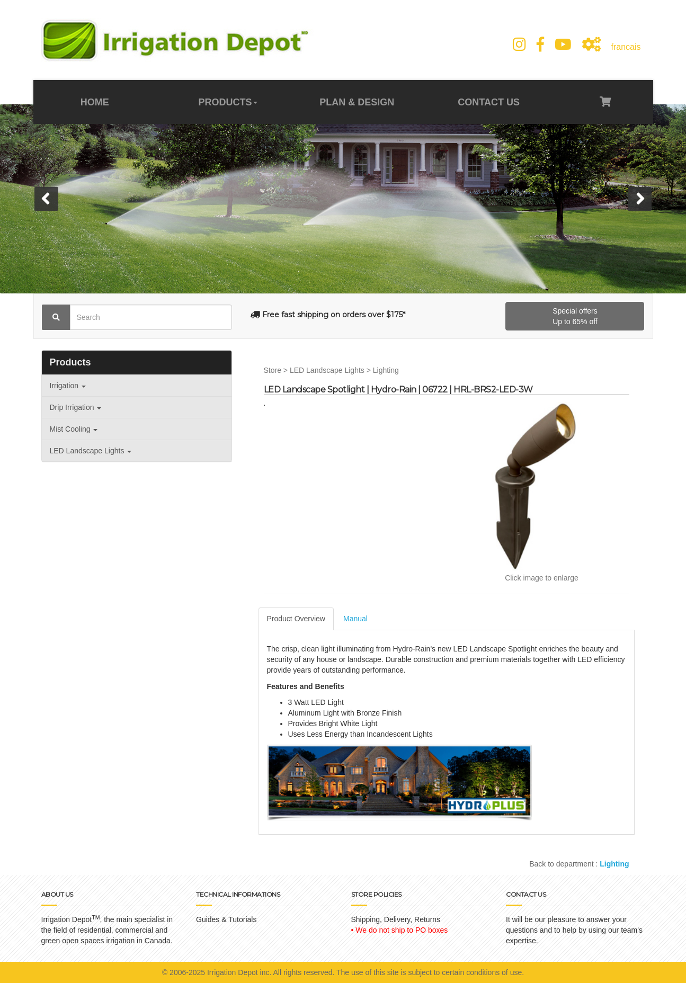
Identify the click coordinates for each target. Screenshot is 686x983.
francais (625, 46)
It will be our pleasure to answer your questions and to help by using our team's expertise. (574, 930)
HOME (96, 102)
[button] (46, 199)
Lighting (386, 370)
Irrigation (68, 385)
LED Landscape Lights (91, 450)
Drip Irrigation (76, 407)
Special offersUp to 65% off (575, 316)
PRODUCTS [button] (228, 102)
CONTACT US (487, 102)
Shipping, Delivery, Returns (396, 919)
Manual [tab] (355, 618)
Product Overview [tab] (296, 618)
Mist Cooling (74, 429)
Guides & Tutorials (226, 919)
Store (272, 370)
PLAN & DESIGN (356, 102)
